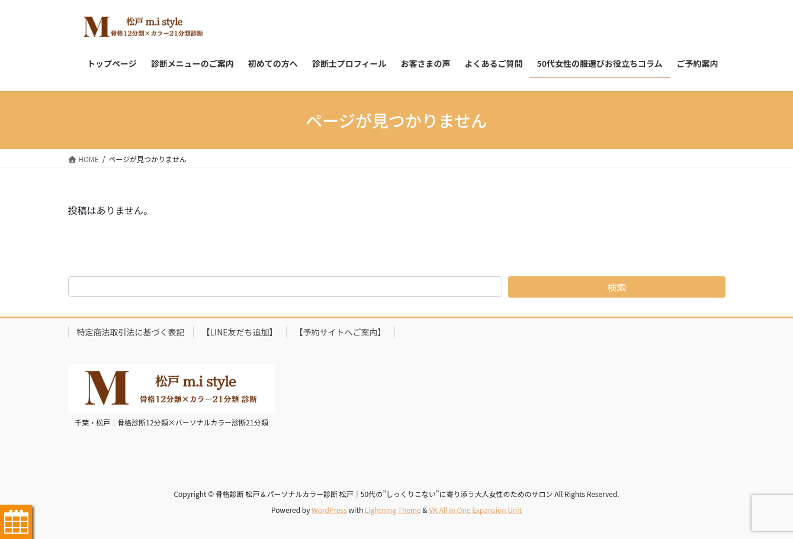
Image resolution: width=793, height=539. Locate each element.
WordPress (329, 510)
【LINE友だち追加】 (240, 332)
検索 (616, 287)
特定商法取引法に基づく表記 (131, 332)
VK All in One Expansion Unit (475, 510)
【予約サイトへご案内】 (340, 332)
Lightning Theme (393, 510)
